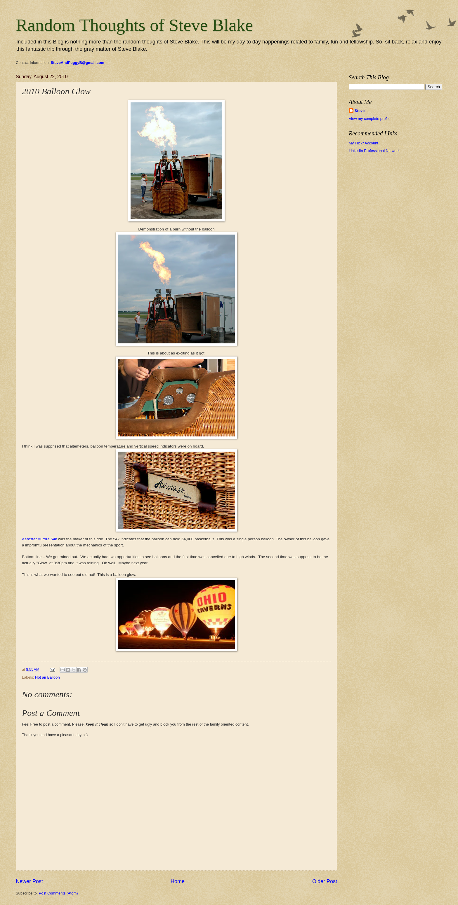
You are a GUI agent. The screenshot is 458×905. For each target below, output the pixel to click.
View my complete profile (370, 118)
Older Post (324, 881)
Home (178, 881)
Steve (360, 111)
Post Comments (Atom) (58, 893)
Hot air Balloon (47, 677)
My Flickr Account (363, 143)
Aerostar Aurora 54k (39, 539)
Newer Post (29, 881)
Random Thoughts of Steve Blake (134, 25)
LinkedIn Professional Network (374, 150)
